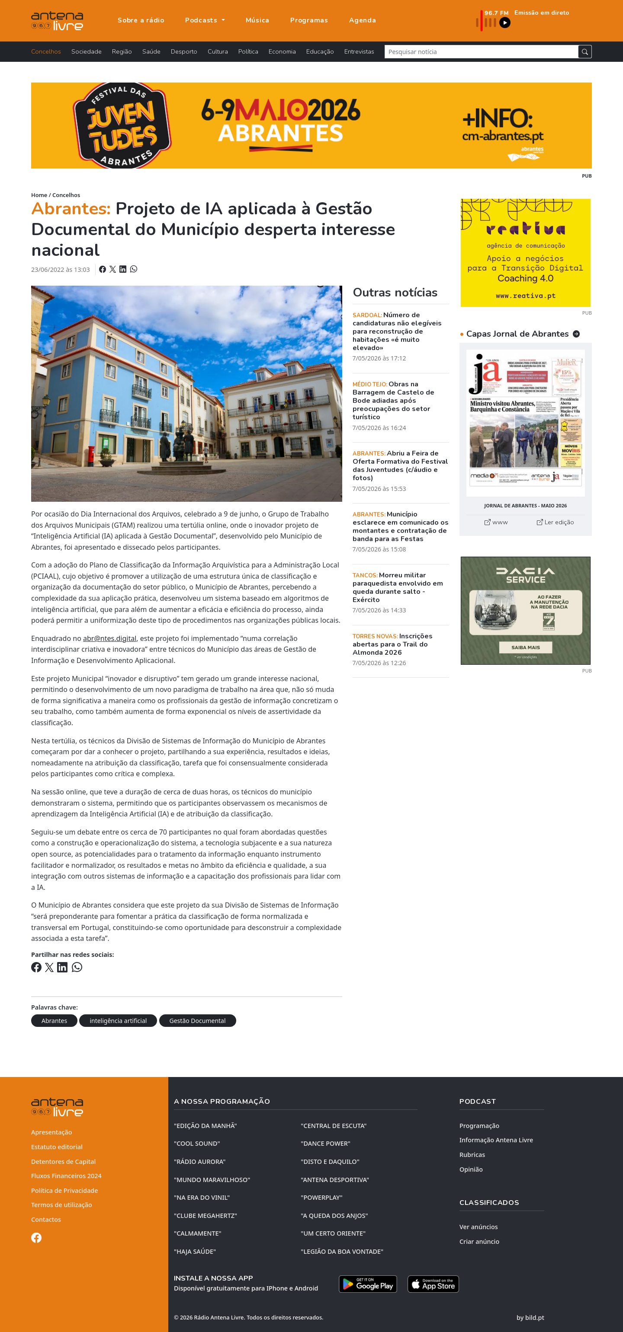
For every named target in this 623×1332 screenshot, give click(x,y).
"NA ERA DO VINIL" (202, 1197)
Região (122, 51)
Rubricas (472, 1154)
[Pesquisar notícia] (481, 51)
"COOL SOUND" (197, 1143)
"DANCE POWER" (325, 1143)
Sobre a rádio (141, 20)
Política (248, 51)
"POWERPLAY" (321, 1197)
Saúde (151, 51)
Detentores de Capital (63, 1161)
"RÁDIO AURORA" (199, 1161)
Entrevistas (359, 51)
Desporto (184, 51)
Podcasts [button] (202, 20)
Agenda (362, 20)
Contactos (46, 1219)
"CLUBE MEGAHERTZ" (205, 1215)
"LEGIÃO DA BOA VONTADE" (342, 1251)
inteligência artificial (118, 1021)
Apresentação (51, 1132)
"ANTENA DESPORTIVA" (335, 1180)
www (496, 522)
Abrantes (54, 1021)
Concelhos (46, 51)
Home (39, 195)
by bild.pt (530, 1317)
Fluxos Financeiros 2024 (66, 1176)
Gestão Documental (198, 1021)
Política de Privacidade (64, 1190)
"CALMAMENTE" (198, 1233)
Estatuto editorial (57, 1147)
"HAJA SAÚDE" (195, 1251)
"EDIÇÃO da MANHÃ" (205, 1126)
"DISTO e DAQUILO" (330, 1161)
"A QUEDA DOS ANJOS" (334, 1215)
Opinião (471, 1169)
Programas (309, 20)
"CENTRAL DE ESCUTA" (333, 1126)
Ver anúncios (478, 1227)
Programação (479, 1126)
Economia (282, 51)
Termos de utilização (61, 1205)
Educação (320, 51)
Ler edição (555, 522)
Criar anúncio (479, 1241)
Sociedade (86, 51)
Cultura (218, 51)
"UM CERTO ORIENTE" (333, 1233)
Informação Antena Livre (496, 1140)
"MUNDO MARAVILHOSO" (212, 1180)
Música (258, 20)
